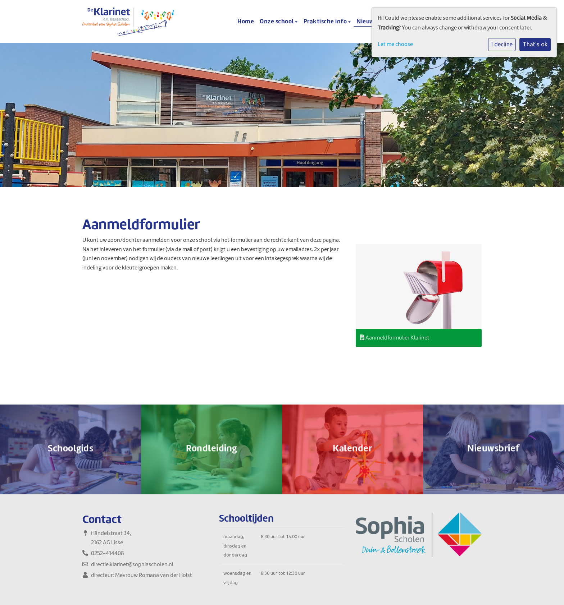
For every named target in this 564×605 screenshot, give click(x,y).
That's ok (535, 44)
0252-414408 (107, 553)
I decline (502, 44)
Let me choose (395, 44)
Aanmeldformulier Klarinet (394, 337)
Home (245, 21)
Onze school (277, 21)
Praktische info (326, 21)
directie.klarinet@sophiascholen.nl (132, 564)
